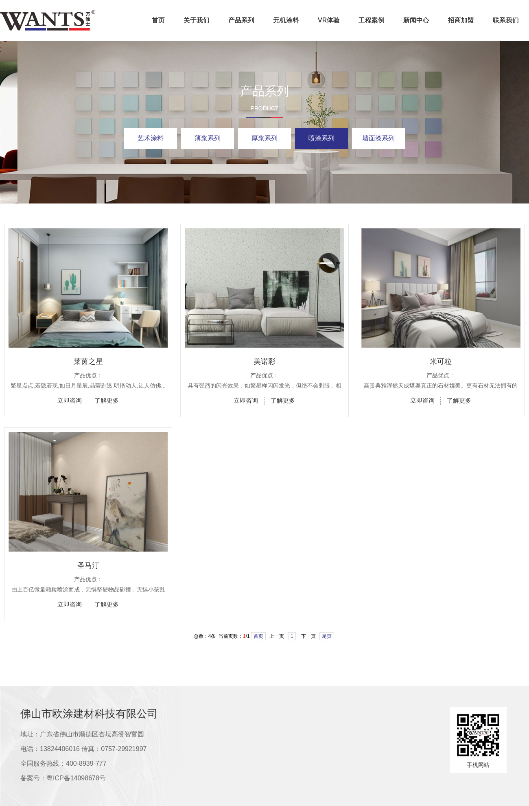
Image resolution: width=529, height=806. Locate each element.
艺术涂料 (151, 138)
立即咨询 (69, 400)
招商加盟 (461, 20)
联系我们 (506, 20)
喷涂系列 (321, 138)
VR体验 (329, 20)
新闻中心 (416, 20)
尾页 (327, 636)
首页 (158, 20)
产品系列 (241, 20)
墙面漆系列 (378, 138)
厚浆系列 (264, 138)
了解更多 (106, 400)
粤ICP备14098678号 (76, 778)
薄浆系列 (208, 138)
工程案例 (371, 20)
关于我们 (197, 20)
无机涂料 (286, 20)
